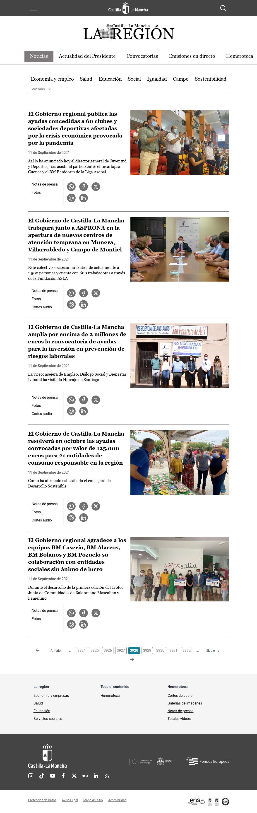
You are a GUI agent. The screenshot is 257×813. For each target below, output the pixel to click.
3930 (160, 650)
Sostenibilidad (210, 79)
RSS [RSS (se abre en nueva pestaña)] (106, 776)
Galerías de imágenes (185, 703)
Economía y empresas (51, 695)
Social (134, 79)
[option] (52, 79)
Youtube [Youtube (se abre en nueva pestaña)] (52, 776)
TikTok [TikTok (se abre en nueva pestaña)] (41, 776)
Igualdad (157, 79)
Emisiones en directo (192, 56)
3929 (147, 650)
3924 (81, 650)
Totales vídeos (179, 719)
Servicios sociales (48, 719)
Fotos (36, 192)
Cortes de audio (180, 695)
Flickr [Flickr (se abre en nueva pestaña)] (85, 776)
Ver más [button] (38, 89)
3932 (187, 650)
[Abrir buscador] (223, 8)
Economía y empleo (52, 79)
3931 (173, 650)
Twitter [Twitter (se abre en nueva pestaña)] (74, 776)
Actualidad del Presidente (87, 56)
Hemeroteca (110, 695)
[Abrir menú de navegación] (33, 8)
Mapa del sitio (93, 800)
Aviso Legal (70, 800)
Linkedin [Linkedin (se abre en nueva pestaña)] (96, 776)
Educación (110, 79)
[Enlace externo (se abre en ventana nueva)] (208, 802)
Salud (86, 79)
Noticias (39, 56)
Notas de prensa (45, 184)
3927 (121, 650)
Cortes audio (42, 307)
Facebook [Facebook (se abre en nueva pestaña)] (63, 776)
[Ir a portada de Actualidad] (129, 33)
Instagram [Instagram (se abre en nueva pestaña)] (30, 776)
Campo (181, 79)
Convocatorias (142, 56)
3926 (108, 650)
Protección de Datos (42, 800)
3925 (95, 650)
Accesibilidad (117, 800)
